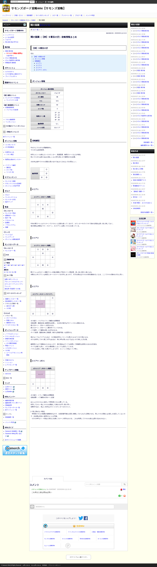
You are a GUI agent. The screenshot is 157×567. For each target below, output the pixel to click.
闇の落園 (136, 157)
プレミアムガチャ (11, 76)
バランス (15, 279)
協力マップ (9, 202)
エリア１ (39, 63)
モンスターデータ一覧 (12, 407)
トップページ (6, 15)
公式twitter (8, 391)
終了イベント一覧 (9, 137)
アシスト (16, 284)
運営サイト (9, 389)
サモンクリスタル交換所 (13, 183)
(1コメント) (45, 25)
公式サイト (9, 387)
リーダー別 (10, 172)
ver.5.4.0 (8, 374)
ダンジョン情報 (40, 59)
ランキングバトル (11, 197)
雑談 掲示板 (9, 51)
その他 (18, 289)
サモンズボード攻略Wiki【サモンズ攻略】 (38, 8)
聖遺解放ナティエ (139, 186)
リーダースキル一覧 (11, 325)
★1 (5, 267)
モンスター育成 (10, 213)
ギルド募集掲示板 (11, 58)
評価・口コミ (19, 15)
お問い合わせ (26, 565)
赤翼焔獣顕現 (9, 107)
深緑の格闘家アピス (139, 180)
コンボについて (10, 145)
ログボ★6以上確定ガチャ (13, 74)
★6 (8, 265)
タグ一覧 (55, 15)
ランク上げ (9, 235)
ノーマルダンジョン (11, 334)
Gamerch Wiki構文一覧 (12, 431)
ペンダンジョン (10, 122)
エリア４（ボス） (42, 70)
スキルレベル (9, 220)
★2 (22, 265)
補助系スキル (10, 323)
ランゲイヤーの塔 (12, 100)
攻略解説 (38, 61)
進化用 (7, 289)
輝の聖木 (136, 163)
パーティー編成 (10, 165)
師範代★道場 (9, 339)
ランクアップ (9, 237)
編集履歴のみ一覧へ (147, 145)
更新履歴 (29, 15)
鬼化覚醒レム (137, 174)
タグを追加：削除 (41, 29)
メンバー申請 (90, 15)
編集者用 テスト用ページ (13, 403)
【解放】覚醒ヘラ (139, 191)
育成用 (12, 289)
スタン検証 (10, 154)
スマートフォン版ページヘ (78, 557)
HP (10, 279)
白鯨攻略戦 (136, 208)
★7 (5, 265)
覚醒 (6, 227)
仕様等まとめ (9, 152)
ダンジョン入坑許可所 (12, 186)
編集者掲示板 (9, 400)
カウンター (8, 284)
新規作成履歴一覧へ (147, 212)
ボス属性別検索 (11, 343)
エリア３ (39, 67)
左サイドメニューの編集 (12, 440)
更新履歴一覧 (9, 417)
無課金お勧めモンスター (13, 159)
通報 (124, 489)
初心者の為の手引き (11, 42)
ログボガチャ (9, 72)
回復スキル (10, 320)
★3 (19, 265)
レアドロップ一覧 (11, 365)
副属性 (7, 222)
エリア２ (39, 65)
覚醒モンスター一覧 (11, 299)
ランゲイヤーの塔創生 (12, 98)
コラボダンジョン (11, 348)
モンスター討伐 (10, 199)
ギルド (7, 195)
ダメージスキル (11, 318)
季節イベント (9, 345)
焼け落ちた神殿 (138, 169)
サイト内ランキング (42, 15)
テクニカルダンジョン (12, 336)
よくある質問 (9, 37)
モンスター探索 (10, 181)
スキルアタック (17, 282)
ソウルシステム (10, 225)
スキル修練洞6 (10, 119)
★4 (15, 265)
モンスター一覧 (10, 251)
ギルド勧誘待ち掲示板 (12, 60)
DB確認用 (8, 405)
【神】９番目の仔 (39, 57)
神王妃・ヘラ (137, 197)
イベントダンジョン (11, 341)
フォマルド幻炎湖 (12, 110)
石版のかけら (9, 360)
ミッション (9, 362)
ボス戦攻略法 (9, 147)
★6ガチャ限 (10, 306)
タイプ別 (9, 170)
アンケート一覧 (67, 15)
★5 (12, 265)
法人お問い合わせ (36, 565)
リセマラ (8, 40)
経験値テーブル (10, 215)
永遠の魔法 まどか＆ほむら (142, 203)
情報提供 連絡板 (10, 62)
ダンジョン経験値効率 (12, 239)
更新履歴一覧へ (149, 142)
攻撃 (6, 279)
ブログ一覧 (78, 15)
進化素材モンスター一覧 (13, 301)
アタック (7, 282)
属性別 (8, 167)
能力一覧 (8, 218)
